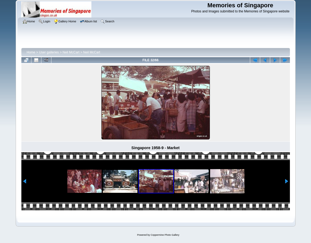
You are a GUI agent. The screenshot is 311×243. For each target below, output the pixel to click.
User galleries (49, 52)
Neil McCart (71, 52)
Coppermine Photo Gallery (165, 235)
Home (31, 52)
